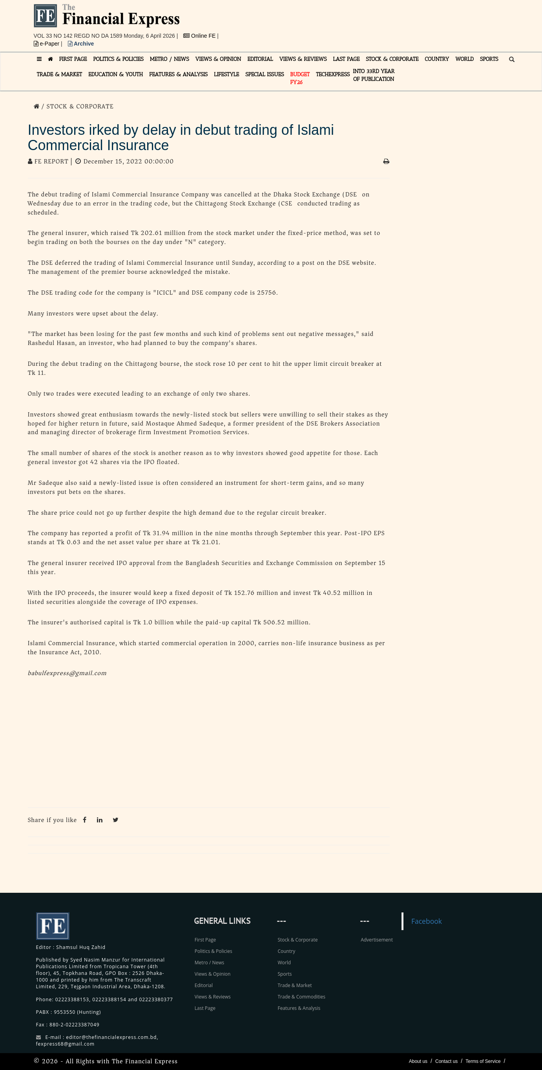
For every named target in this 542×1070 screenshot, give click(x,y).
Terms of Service (482, 1061)
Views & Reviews (213, 996)
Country (286, 951)
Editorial (204, 985)
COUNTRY (437, 59)
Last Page (205, 1008)
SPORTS (489, 59)
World (284, 962)
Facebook (426, 921)
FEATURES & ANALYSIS (178, 74)
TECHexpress (333, 74)
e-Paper (47, 43)
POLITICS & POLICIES (118, 59)
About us (418, 1061)
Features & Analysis (298, 1008)
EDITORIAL (260, 59)
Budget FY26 (300, 78)
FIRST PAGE (73, 59)
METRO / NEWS (169, 59)
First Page (205, 939)
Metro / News (209, 962)
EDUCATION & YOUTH (115, 74)
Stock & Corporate (297, 939)
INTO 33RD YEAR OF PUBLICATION (373, 75)
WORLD (464, 59)
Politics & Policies (213, 951)
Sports (284, 974)
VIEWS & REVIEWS (303, 59)
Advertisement (377, 939)
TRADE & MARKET (59, 74)
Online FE (200, 36)
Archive (81, 43)
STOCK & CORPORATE (392, 59)
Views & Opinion (213, 974)
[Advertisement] (379, 21)
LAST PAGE (346, 59)
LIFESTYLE (226, 74)
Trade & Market (294, 985)
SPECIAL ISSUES (264, 74)
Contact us (446, 1061)
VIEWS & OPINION (218, 59)
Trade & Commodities (301, 996)
